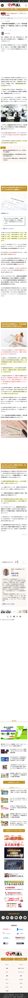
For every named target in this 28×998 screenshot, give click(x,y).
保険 (7, 975)
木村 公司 (14, 573)
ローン (7, 979)
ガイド (7, 987)
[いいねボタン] (17, 562)
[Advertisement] (14, 669)
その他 (7, 990)
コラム (21, 983)
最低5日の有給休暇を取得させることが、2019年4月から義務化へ (14, 151)
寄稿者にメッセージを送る (8, 604)
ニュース (7, 9)
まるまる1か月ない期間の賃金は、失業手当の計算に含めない (14, 159)
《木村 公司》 (24, 534)
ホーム (7, 964)
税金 (21, 975)
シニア (21, 9)
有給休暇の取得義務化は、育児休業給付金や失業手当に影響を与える (14, 155)
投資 (12, 9)
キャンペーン (21, 972)
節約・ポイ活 (16, 9)
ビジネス (21, 979)
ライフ (7, 983)
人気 (2, 9)
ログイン (7, 959)
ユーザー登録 (20, 959)
